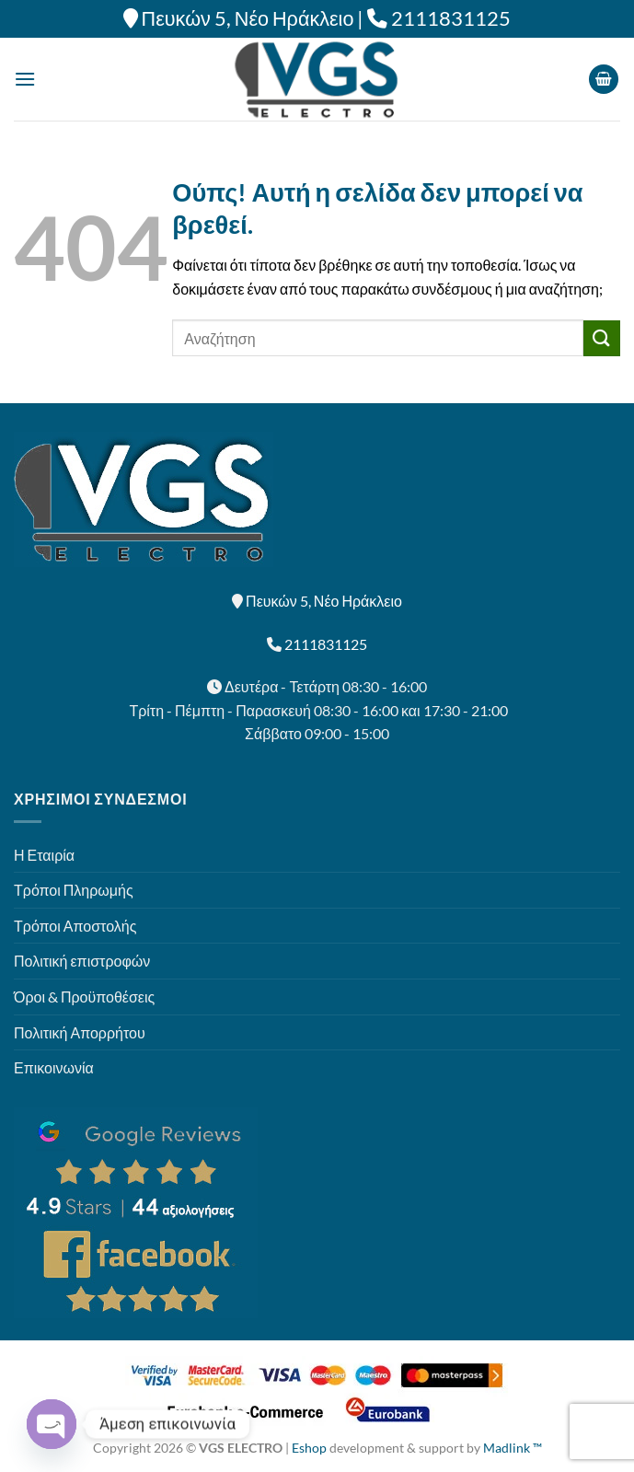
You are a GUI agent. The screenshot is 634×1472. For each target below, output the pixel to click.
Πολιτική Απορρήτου (79, 1032)
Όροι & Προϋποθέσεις (84, 996)
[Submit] (601, 338)
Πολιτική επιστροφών (82, 960)
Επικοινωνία (54, 1067)
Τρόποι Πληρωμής (73, 889)
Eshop (309, 1447)
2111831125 (451, 18)
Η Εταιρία (44, 854)
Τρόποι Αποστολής (75, 925)
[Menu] (25, 78)
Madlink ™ (512, 1447)
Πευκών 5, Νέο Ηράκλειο (248, 18)
